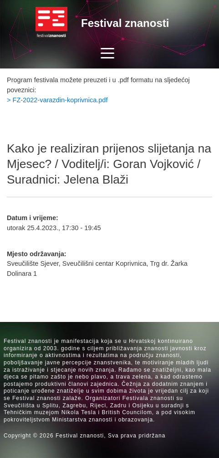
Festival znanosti (125, 23)
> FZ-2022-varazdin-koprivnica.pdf (57, 100)
